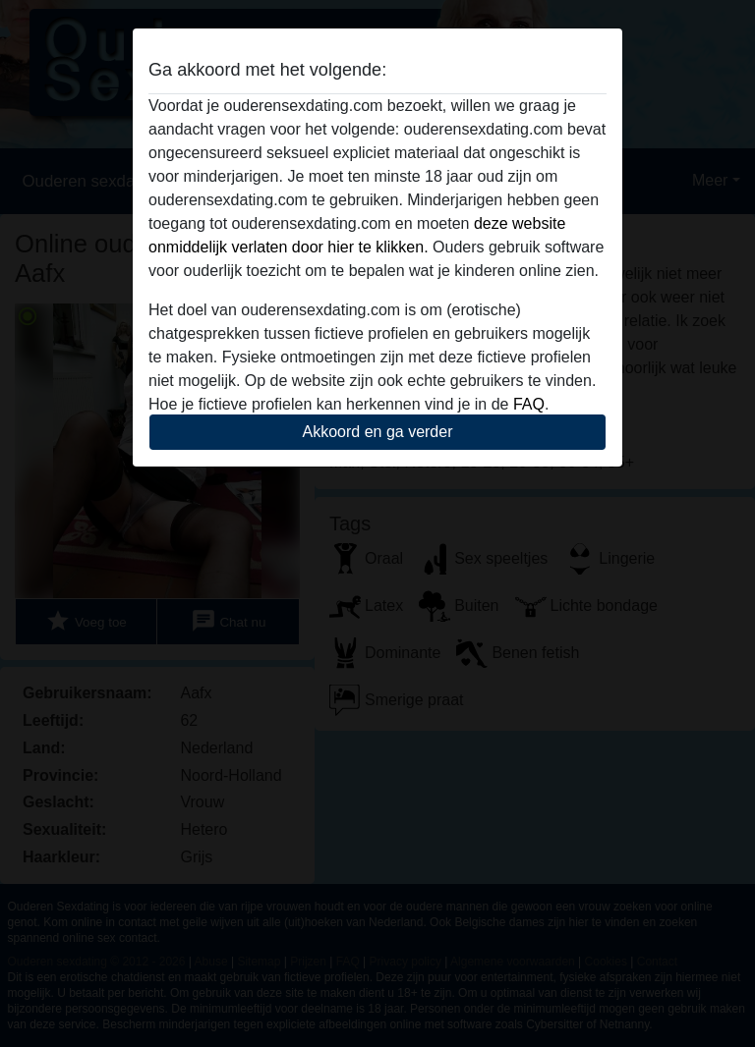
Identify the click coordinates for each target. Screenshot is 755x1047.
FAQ (529, 404)
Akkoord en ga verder (378, 431)
